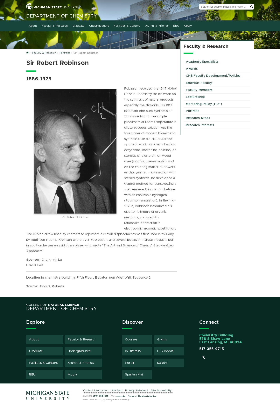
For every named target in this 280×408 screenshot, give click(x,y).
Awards (192, 68)
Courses (131, 339)
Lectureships (195, 96)
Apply (188, 26)
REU (176, 26)
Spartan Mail (134, 374)
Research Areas (198, 118)
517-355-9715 (211, 349)
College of (52, 304)
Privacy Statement (136, 390)
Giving (162, 339)
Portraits (192, 111)
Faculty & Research (55, 26)
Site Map (116, 390)
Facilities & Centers (127, 26)
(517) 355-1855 (100, 396)
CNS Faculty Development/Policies (213, 75)
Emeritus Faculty (199, 82)
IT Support (165, 351)
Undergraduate (99, 26)
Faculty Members (199, 89)
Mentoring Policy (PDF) (204, 104)
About (33, 26)
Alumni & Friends (157, 26)
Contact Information (95, 390)
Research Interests (200, 125)
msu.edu (120, 396)
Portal (129, 362)
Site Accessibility (161, 390)
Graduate (79, 26)
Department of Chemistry (61, 16)
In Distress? (133, 351)
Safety (162, 362)
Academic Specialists (202, 61)
